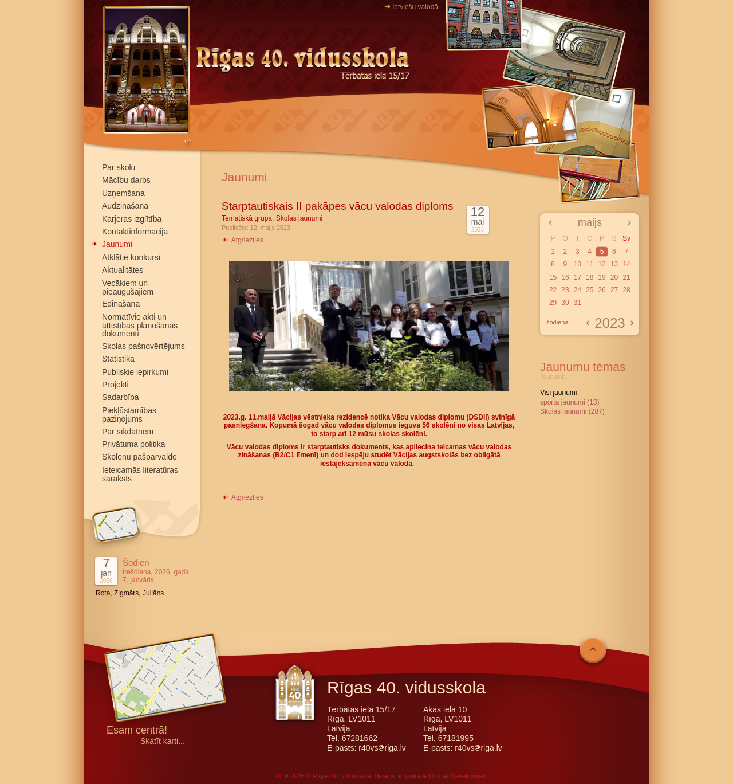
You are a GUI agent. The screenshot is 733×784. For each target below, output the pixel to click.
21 (626, 277)
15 (553, 277)
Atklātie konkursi (131, 257)
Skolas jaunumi (299, 218)
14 (626, 264)
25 (589, 290)
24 (577, 290)
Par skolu (118, 167)
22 (553, 290)
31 (577, 303)
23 (565, 290)
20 (614, 277)
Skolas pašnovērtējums (143, 346)
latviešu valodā (415, 7)
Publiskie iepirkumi (135, 372)
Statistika (118, 358)
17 (577, 277)
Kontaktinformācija (135, 231)
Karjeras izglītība (131, 219)
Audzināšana (125, 205)
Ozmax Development (458, 776)
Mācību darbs (126, 180)
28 (626, 290)
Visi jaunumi (558, 393)
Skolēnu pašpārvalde (139, 456)
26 (601, 290)
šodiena (557, 322)
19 (601, 277)
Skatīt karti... (162, 741)
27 (614, 290)
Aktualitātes (122, 270)
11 (589, 264)
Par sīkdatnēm (127, 431)
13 (614, 264)
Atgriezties (242, 240)
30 (565, 303)
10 (577, 264)
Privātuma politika (133, 444)
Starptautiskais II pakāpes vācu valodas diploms (338, 206)
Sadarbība (120, 397)
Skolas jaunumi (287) (572, 411)
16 (565, 277)
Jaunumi (117, 244)
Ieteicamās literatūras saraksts (140, 474)
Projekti (115, 384)
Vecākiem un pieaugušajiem (127, 287)
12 (601, 264)
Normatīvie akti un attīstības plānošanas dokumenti (140, 325)
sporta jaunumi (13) (569, 402)
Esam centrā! (137, 731)
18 (589, 277)
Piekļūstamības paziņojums (129, 415)
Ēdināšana (121, 303)
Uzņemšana (123, 193)
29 (553, 303)
